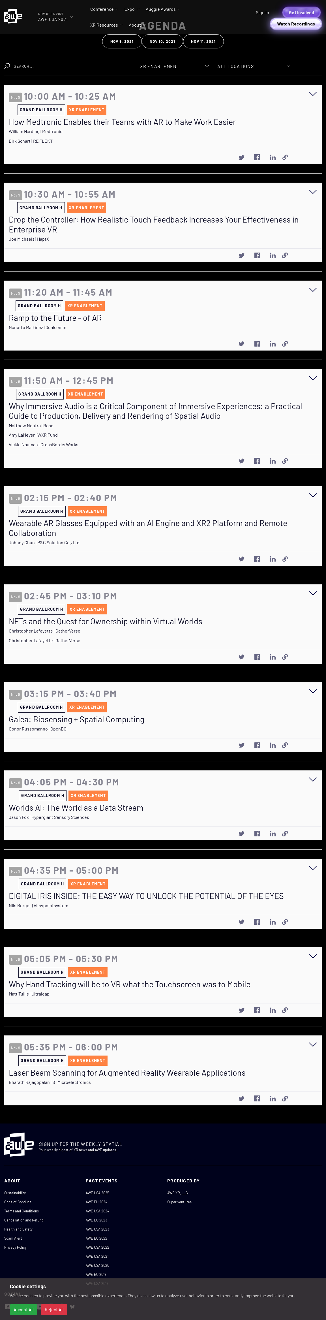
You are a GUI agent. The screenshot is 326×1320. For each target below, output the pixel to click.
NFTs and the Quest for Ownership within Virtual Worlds (105, 621)
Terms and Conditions (21, 1211)
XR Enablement (86, 109)
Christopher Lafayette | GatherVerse (44, 630)
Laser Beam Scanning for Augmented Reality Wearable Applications (127, 1072)
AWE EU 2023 (96, 1220)
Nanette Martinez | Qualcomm (37, 327)
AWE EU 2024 (96, 1202)
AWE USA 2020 (97, 1265)
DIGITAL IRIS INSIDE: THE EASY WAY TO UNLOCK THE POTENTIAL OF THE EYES (146, 896)
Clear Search (110, 63)
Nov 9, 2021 (122, 41)
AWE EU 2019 (96, 1274)
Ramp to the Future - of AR (55, 317)
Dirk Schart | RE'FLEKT (31, 141)
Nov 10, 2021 (162, 41)
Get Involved (301, 12)
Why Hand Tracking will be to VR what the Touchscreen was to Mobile (129, 984)
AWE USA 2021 (97, 1256)
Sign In (262, 12)
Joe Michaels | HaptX (29, 239)
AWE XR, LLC (177, 1193)
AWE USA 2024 (97, 1211)
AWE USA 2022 (97, 1247)
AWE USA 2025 (97, 1193)
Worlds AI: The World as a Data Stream (76, 807)
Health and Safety (18, 1229)
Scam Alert (13, 1238)
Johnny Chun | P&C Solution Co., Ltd (44, 542)
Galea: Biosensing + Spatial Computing (76, 719)
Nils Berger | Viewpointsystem (38, 905)
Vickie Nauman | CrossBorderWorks (43, 444)
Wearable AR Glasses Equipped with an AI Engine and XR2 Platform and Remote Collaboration (148, 528)
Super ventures (179, 1202)
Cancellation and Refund (24, 1220)
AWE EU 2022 (96, 1238)
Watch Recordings (296, 23)
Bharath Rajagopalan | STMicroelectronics (50, 1082)
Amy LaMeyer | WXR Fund (33, 434)
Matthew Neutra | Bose (31, 425)
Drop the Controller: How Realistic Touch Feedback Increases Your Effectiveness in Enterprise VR (154, 224)
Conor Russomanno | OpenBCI (38, 728)
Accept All (24, 1309)
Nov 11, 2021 (203, 41)
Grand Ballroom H (41, 109)
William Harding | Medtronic (35, 131)
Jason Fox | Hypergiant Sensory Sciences (49, 817)
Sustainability (15, 1193)
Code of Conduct (17, 1202)
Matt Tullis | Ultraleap (29, 993)
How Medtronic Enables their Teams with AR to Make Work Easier (122, 122)
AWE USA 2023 (97, 1229)
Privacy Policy (15, 1247)
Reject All (54, 1309)
